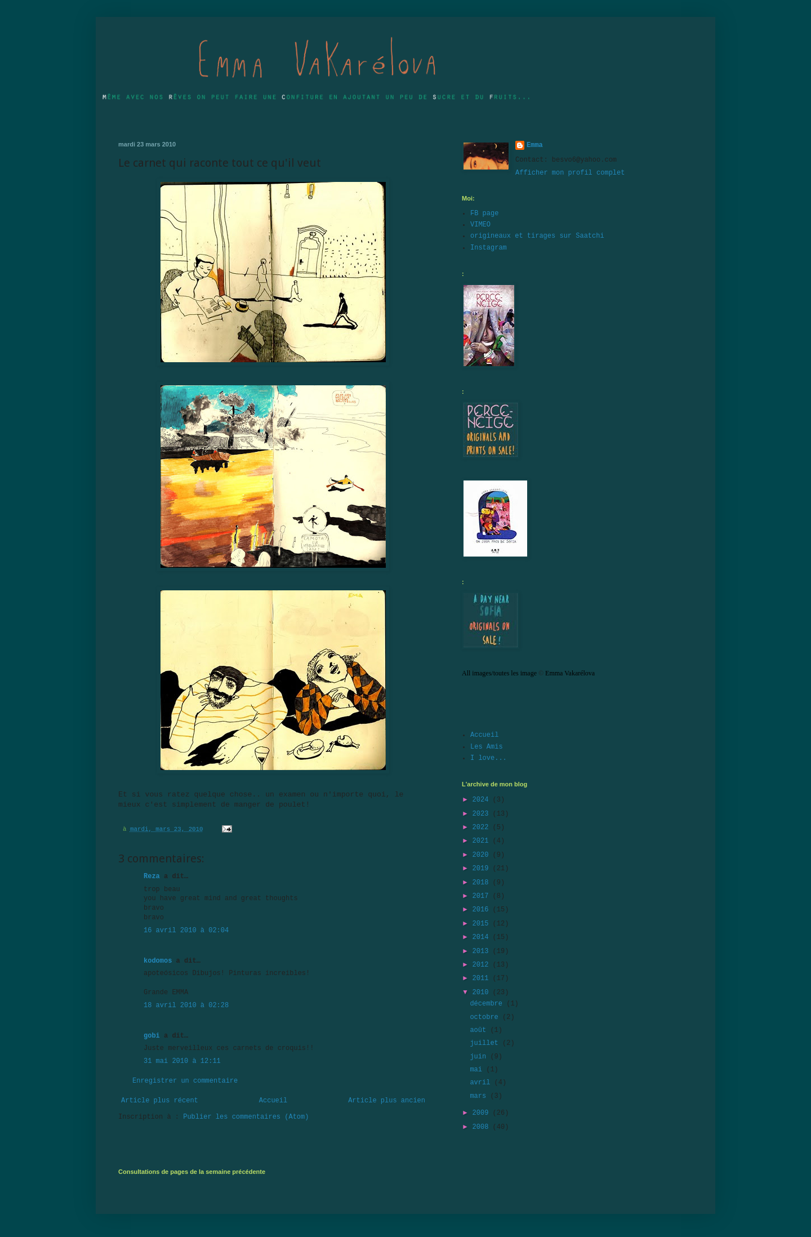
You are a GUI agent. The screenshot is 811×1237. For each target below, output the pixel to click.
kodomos (158, 961)
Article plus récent (159, 1101)
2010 (483, 992)
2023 (483, 814)
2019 (483, 869)
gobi (152, 1036)
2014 (483, 937)
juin (480, 1057)
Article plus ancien (386, 1101)
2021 (483, 841)
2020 (483, 855)
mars (480, 1096)
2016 (483, 910)
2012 (483, 965)
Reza (152, 876)
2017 (483, 896)
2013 (483, 951)
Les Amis (486, 747)
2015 (483, 924)
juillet (486, 1043)
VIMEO (480, 225)
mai (478, 1070)
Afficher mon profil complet (570, 173)
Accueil (273, 1101)
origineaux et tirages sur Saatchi (537, 236)
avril (482, 1083)
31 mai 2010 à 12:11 (182, 1061)
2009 (483, 1113)
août (480, 1030)
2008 (483, 1127)
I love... (488, 758)
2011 (483, 978)
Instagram (488, 248)
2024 (483, 800)
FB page (484, 213)
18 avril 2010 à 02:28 (186, 1005)
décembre (488, 1004)
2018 (483, 883)
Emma (535, 145)
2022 (483, 827)
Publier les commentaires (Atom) (246, 1117)
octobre (486, 1017)
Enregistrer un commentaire (185, 1081)
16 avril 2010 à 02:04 (186, 931)
